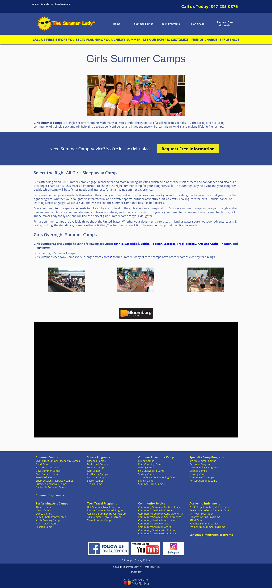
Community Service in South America (159, 517)
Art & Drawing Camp (48, 520)
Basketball (131, 244)
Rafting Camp (146, 467)
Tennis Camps (95, 484)
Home (116, 24)
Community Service (151, 503)
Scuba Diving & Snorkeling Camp (157, 477)
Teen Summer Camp (99, 520)
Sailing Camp (146, 480)
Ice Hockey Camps (97, 474)
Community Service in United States (159, 507)
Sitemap (127, 560)
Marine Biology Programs (204, 467)
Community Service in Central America (160, 513)
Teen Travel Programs (102, 503)
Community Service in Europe (155, 510)
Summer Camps (143, 24)
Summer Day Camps (50, 495)
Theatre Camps (45, 507)
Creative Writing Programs (204, 517)
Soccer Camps (95, 480)
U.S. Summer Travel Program (104, 507)
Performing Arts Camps (52, 503)
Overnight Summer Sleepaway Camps (58, 460)
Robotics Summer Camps (204, 523)
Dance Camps (44, 513)
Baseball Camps (96, 460)
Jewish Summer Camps (202, 460)
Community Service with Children (157, 530)
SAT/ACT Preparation (201, 513)
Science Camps (198, 470)
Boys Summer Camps (48, 470)
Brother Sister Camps (48, 467)
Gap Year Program (200, 464)
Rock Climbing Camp (150, 464)
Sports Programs (98, 457)
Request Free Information (225, 23)
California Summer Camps (51, 487)
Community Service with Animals (157, 533)
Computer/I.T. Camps (201, 477)
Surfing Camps (146, 474)
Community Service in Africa (154, 526)
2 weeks (107, 257)
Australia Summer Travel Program (106, 513)
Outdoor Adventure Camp (156, 457)
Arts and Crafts (208, 244)
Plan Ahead (198, 24)
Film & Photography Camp (51, 517)
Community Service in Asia (153, 523)
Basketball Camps (97, 464)
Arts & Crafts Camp (47, 523)
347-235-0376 (224, 6)
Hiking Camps (146, 460)
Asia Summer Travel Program (104, 517)
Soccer (157, 244)
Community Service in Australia (156, 520)
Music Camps (44, 510)
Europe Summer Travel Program (105, 510)
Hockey (191, 244)
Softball (146, 244)
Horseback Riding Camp (203, 480)
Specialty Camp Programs (207, 457)
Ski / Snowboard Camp (151, 470)
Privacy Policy (142, 560)
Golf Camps (93, 470)
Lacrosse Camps (96, 477)
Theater (225, 244)
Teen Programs (171, 24)
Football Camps (96, 467)
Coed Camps (43, 464)
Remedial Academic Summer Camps (210, 510)
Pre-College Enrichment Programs (209, 507)
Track (181, 244)
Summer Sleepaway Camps (51, 484)
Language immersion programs (211, 535)
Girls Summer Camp (47, 474)
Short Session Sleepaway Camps (54, 480)
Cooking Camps (198, 474)
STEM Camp (196, 520)
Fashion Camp (44, 526)
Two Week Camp (45, 477)
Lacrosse (169, 244)
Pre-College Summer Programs (207, 526)
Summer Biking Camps (151, 484)
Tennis (118, 244)
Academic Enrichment (204, 503)
